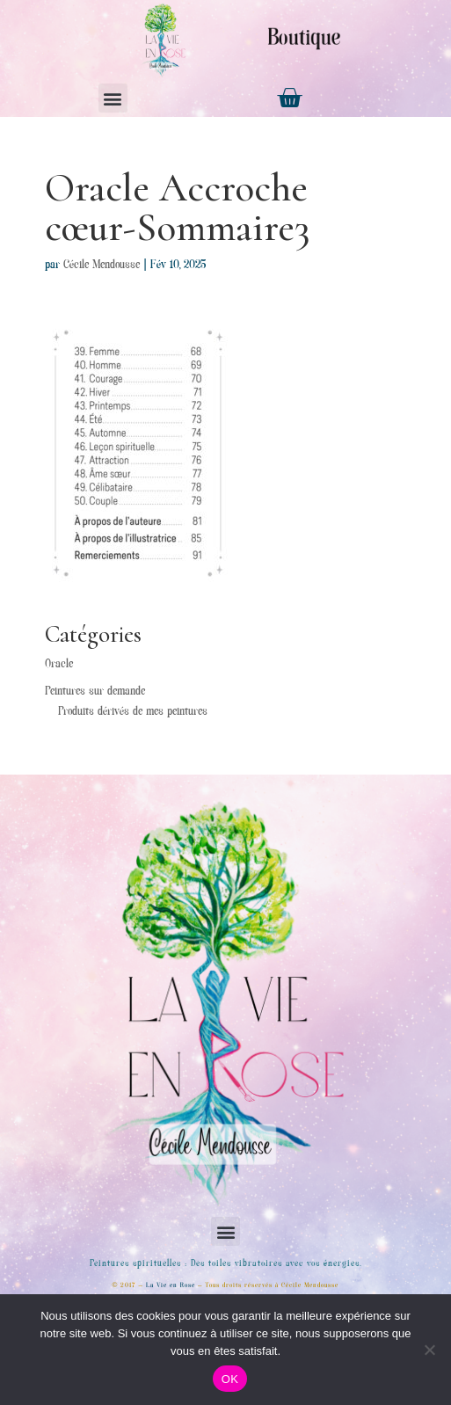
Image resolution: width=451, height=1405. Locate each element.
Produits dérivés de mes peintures (132, 712)
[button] (112, 98)
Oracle (59, 664)
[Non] (429, 1349)
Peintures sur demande (95, 692)
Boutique (304, 39)
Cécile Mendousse (101, 265)
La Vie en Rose (170, 1285)
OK (230, 1379)
